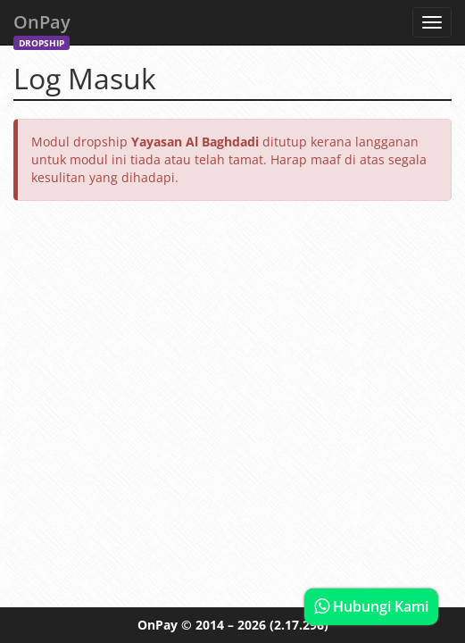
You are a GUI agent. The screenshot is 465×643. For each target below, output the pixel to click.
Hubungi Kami (371, 606)
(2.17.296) (299, 624)
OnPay (42, 27)
